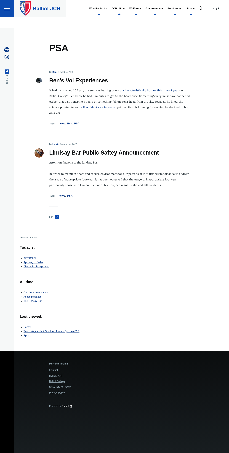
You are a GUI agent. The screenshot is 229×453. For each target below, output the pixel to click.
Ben (54, 72)
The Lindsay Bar (33, 301)
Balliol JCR (47, 20)
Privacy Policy (57, 392)
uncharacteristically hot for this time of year (149, 90)
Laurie (55, 144)
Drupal (65, 406)
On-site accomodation (36, 292)
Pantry (27, 327)
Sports (27, 335)
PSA (77, 123)
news (62, 123)
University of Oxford (60, 387)
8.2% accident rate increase (97, 107)
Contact (53, 370)
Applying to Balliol (33, 262)
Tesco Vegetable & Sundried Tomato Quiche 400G (51, 331)
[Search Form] (200, 19)
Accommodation (33, 297)
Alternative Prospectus (36, 266)
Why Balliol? (30, 258)
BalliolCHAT (56, 376)
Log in (216, 20)
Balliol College (57, 381)
